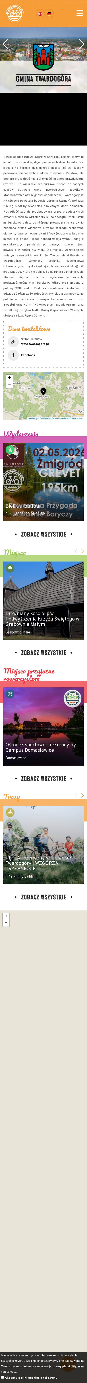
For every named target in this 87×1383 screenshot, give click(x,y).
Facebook (28, 355)
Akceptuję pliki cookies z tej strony (31, 1378)
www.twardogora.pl (35, 344)
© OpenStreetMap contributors (66, 418)
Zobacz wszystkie (43, 533)
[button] (5, 60)
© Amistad (42, 418)
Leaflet (31, 418)
